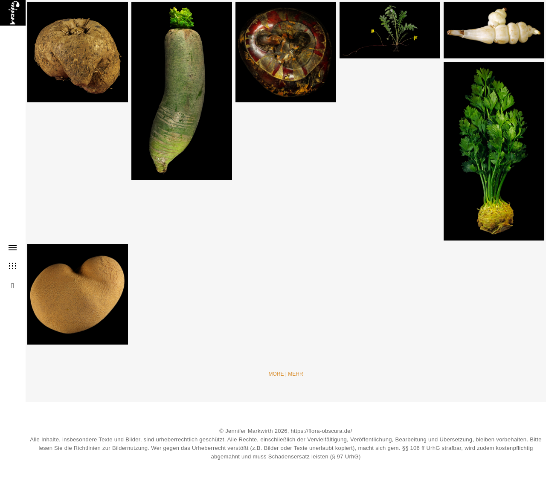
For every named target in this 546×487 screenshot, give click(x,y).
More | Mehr (285, 374)
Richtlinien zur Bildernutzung (111, 448)
